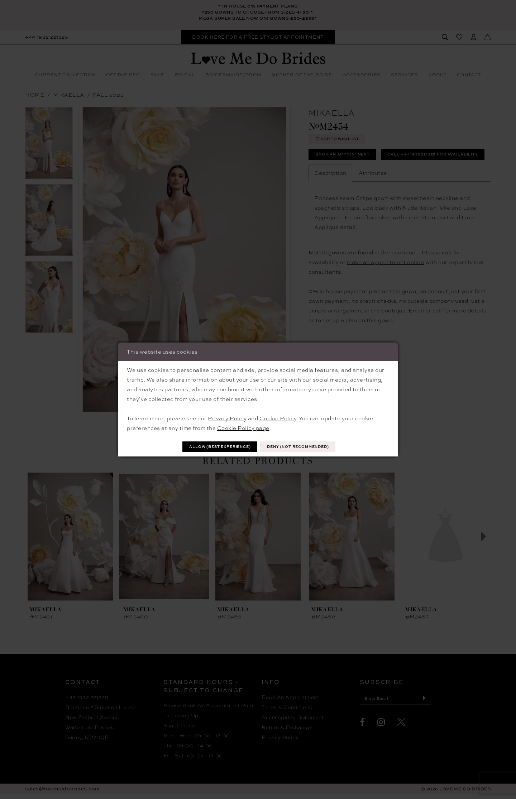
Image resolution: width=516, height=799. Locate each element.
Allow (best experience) (212, 447)
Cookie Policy (278, 417)
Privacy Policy (227, 417)
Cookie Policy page (243, 427)
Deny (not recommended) (306, 447)
